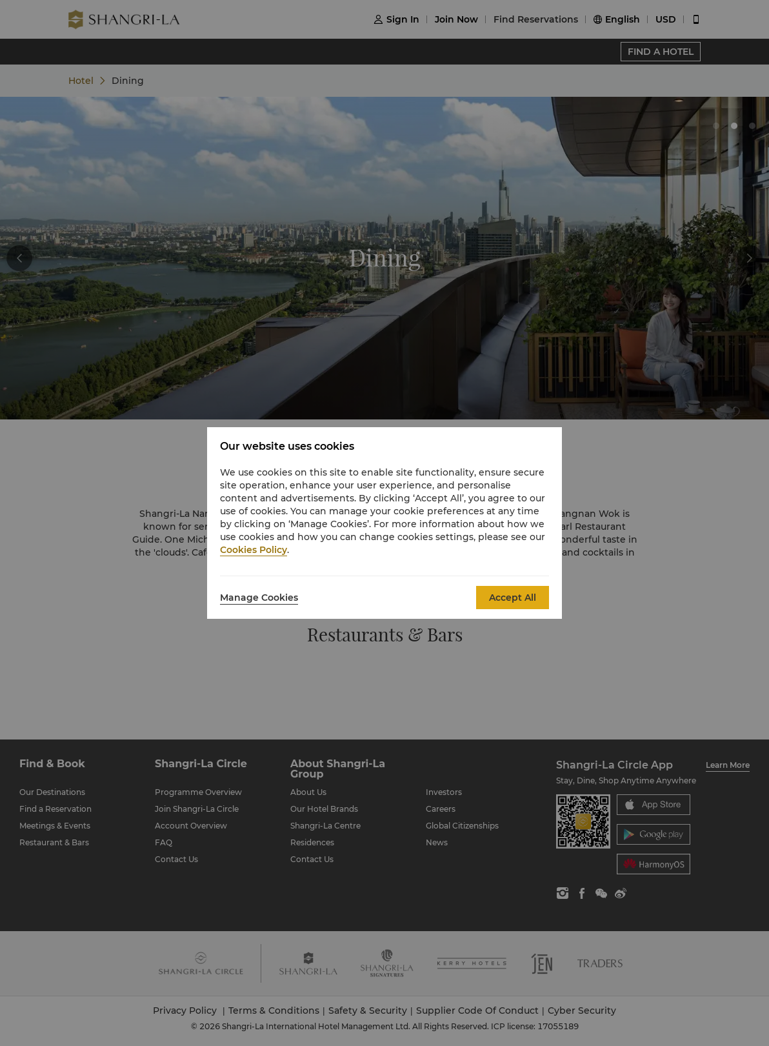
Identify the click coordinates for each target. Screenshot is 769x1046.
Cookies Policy (253, 550)
